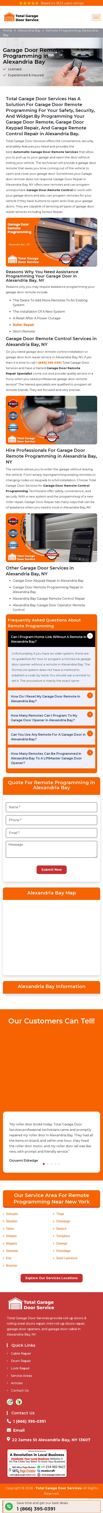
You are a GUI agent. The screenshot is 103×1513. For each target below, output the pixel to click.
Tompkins (63, 1236)
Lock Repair (18, 1368)
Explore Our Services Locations (51, 1278)
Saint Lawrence (66, 1258)
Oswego (61, 1243)
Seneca (61, 1228)
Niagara (11, 1243)
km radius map (51, 937)
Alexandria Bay (29, 30)
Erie (8, 1258)
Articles (15, 1383)
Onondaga (63, 1251)
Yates (10, 1228)
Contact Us (18, 1390)
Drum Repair (19, 1361)
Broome (11, 1265)
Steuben (11, 1221)
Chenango (63, 1221)
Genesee (12, 1251)
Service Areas (19, 1376)
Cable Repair (19, 1353)
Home (7, 30)
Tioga (60, 1214)
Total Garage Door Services (59, 1488)
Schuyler (12, 1214)
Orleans (11, 1236)
